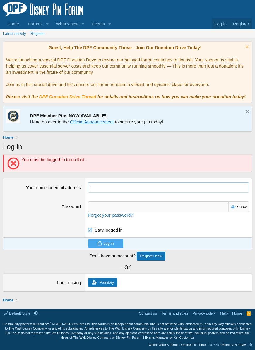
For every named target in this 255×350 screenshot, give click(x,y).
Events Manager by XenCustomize (169, 337)
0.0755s (213, 344)
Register (38, 33)
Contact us (148, 313)
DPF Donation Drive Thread (67, 96)
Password (71, 206)
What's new (67, 23)
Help (224, 313)
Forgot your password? (110, 214)
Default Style (18, 313)
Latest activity (14, 33)
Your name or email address (53, 187)
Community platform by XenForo (46, 324)
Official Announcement (92, 121)
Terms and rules (174, 313)
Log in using (69, 282)
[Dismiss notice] (246, 47)
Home (13, 23)
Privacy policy (204, 313)
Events (98, 23)
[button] (47, 23)
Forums (35, 23)
